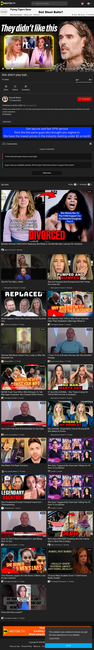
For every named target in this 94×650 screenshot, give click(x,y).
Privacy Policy (26, 646)
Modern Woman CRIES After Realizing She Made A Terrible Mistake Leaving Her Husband (41, 244)
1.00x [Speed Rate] (70, 69)
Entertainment (31, 105)
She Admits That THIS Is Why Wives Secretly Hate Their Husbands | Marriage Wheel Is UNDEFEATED (68, 321)
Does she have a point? (11, 612)
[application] (47, 45)
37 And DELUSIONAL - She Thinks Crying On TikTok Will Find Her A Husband (68, 393)
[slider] (36, 68)
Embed (16, 88)
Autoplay (83, 184)
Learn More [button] (54, 638)
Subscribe (84, 99)
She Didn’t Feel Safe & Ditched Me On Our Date (22, 428)
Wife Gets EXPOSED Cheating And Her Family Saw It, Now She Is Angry (68, 540)
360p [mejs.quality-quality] (86, 69)
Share (6, 88)
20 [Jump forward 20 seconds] (78, 68)
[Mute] (82, 69)
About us (36, 646)
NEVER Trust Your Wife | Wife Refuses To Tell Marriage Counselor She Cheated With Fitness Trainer (22, 394)
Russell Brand (15, 97)
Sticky (70, 184)
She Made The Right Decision (14, 465)
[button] (82, 3)
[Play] (3, 69)
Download (27, 88)
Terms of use (14, 646)
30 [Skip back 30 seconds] (74, 68)
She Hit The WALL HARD (12, 282)
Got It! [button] (68, 646)
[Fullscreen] (90, 69)
